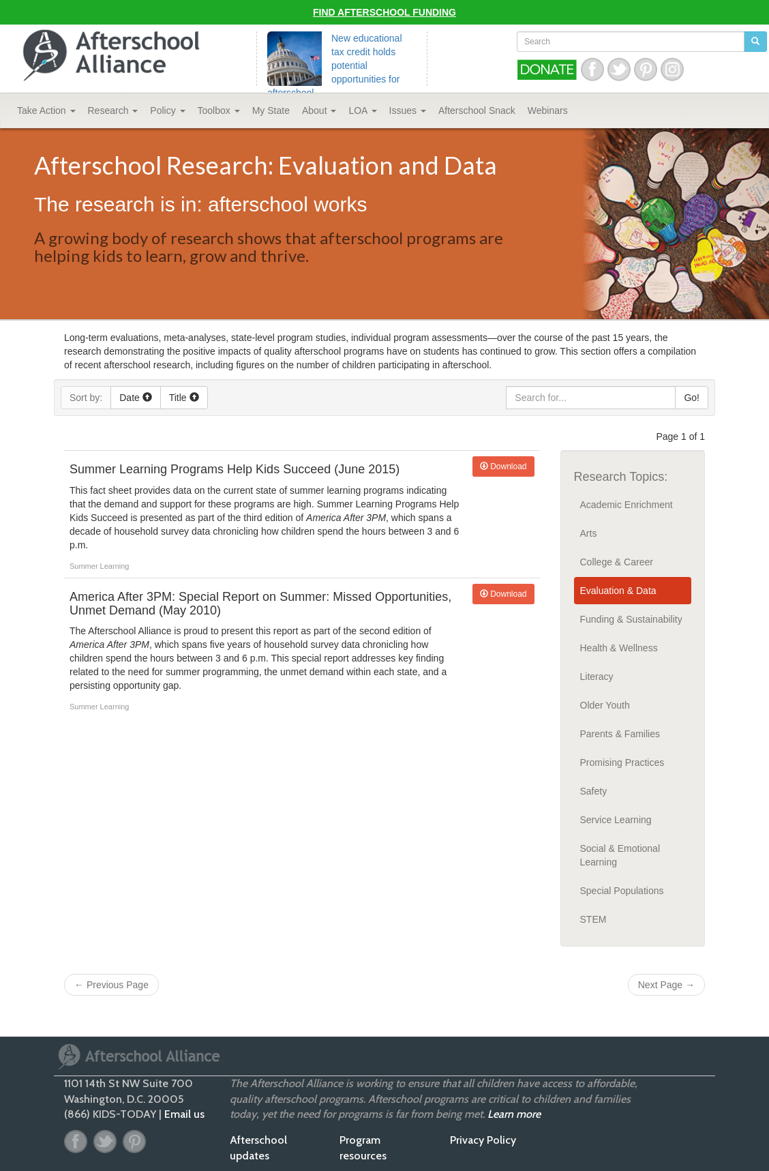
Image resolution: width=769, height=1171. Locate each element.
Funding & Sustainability (631, 619)
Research (113, 110)
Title (184, 397)
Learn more (514, 1114)
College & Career (616, 562)
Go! (691, 397)
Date (135, 397)
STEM (593, 919)
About (319, 110)
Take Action (46, 110)
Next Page (666, 984)
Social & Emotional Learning (620, 855)
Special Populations (622, 890)
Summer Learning (99, 566)
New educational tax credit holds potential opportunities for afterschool (334, 65)
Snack (476, 110)
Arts (588, 533)
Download (503, 466)
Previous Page (111, 984)
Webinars (548, 110)
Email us (184, 1114)
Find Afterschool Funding (384, 12)
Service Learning (616, 819)
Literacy (597, 676)
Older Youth (605, 705)
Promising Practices (622, 762)
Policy (167, 110)
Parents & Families (620, 733)
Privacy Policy (483, 1139)
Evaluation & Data (618, 590)
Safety (593, 791)
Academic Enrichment (626, 504)
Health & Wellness (619, 647)
